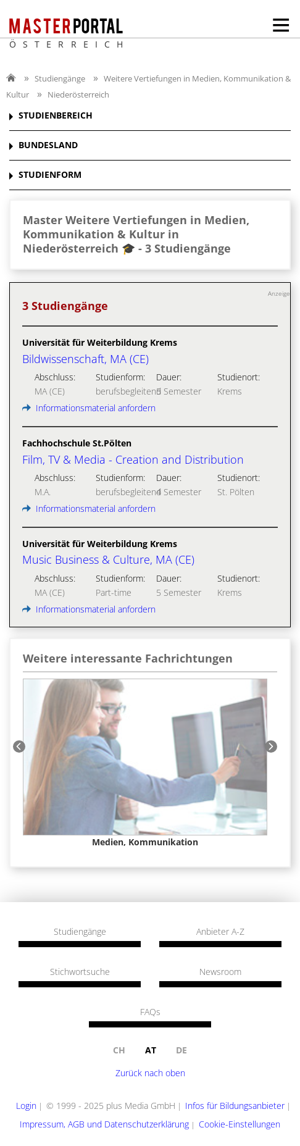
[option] (145, 763)
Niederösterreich (78, 94)
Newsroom (220, 971)
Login (26, 1105)
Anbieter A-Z (220, 931)
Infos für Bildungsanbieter (235, 1105)
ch (119, 1050)
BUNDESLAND (48, 145)
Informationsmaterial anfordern (89, 408)
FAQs (150, 1012)
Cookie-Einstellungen (239, 1124)
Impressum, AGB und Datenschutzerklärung (104, 1124)
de (181, 1050)
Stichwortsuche (80, 971)
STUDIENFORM (50, 175)
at (150, 1050)
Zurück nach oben (150, 1073)
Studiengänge (60, 78)
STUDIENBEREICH (56, 116)
